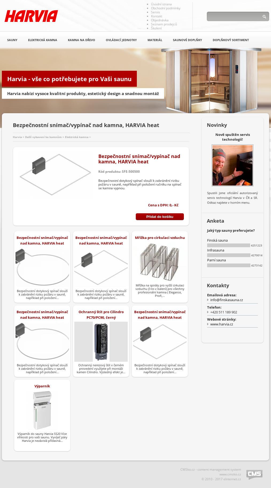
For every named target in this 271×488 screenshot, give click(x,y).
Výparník (42, 386)
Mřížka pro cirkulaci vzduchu (160, 237)
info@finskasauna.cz (226, 299)
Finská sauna (217, 240)
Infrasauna (215, 250)
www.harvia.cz (221, 324)
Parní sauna (216, 260)
